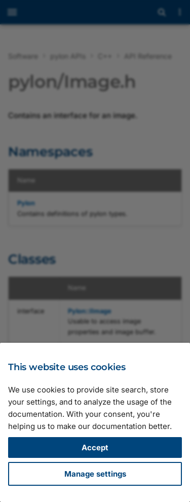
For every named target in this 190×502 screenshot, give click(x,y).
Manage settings (95, 474)
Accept (95, 447)
